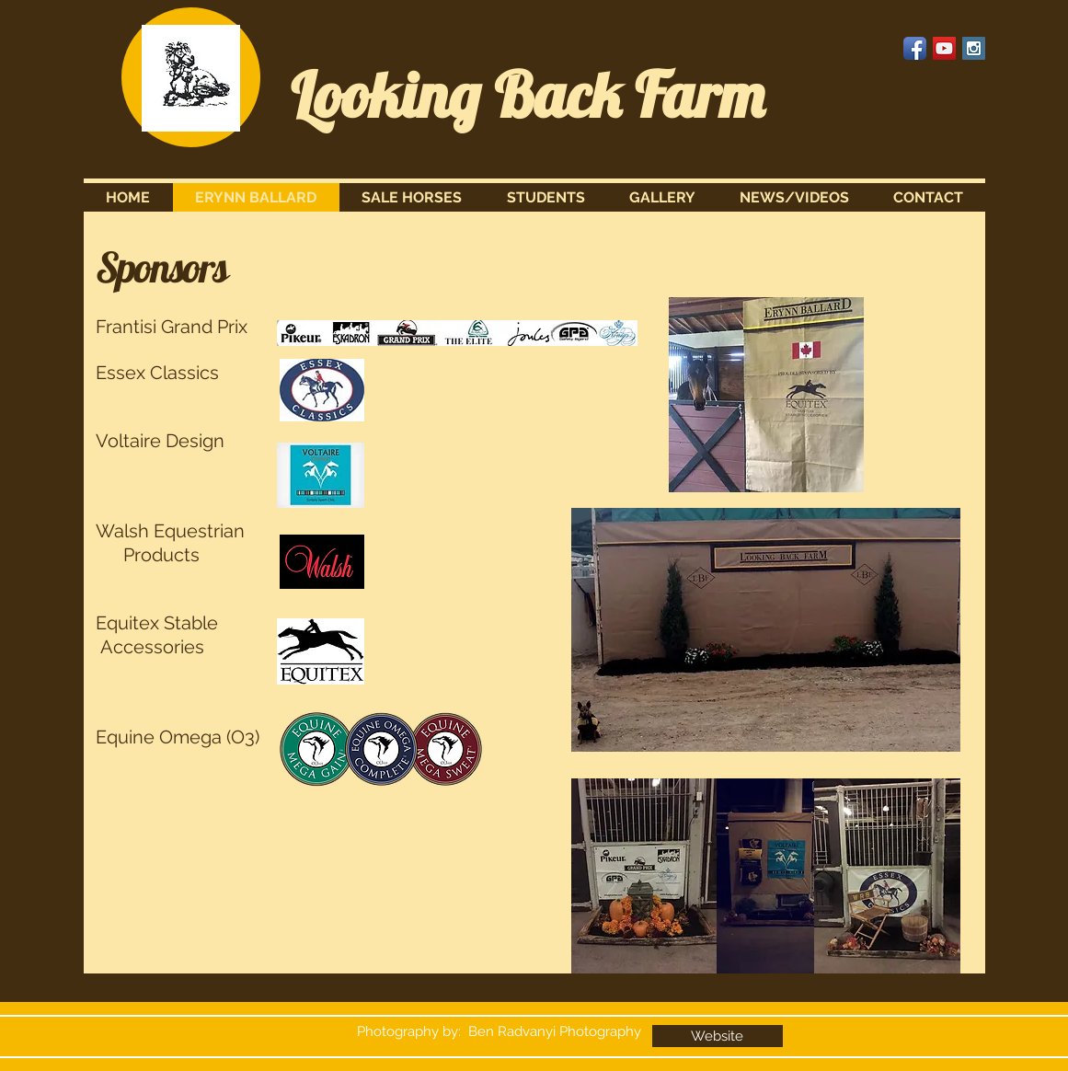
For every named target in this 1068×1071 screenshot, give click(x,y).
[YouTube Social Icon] (944, 48)
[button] (412, 197)
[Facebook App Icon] (914, 48)
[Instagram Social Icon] (973, 48)
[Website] (717, 1036)
